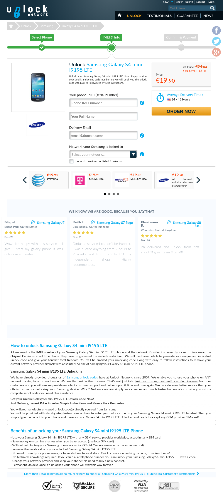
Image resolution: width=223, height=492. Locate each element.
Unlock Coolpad (84, 470)
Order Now (181, 111)
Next (198, 180)
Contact (200, 1)
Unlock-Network (27, 11)
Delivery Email (80, 127)
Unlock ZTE (82, 457)
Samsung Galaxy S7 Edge (124, 222)
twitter (204, 487)
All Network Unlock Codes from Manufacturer (182, 182)
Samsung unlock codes (82, 323)
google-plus (212, 487)
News (208, 15)
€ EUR (166, 1)
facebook (195, 487)
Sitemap (185, 463)
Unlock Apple (83, 466)
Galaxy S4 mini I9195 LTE (80, 26)
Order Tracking (184, 1)
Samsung (46, 26)
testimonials (159, 15)
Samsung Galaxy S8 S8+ (196, 224)
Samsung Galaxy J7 (60, 222)
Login (211, 1)
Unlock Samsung (85, 463)
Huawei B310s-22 (153, 450)
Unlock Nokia (83, 460)
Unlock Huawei (84, 453)
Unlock (134, 15)
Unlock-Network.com (27, 450)
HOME (120, 15)
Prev (24, 180)
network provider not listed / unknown (99, 161)
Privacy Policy (188, 460)
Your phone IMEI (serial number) (93, 95)
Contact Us (187, 453)
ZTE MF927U (151, 453)
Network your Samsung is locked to (96, 146)
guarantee (187, 15)
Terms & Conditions (191, 456)
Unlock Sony (82, 473)
